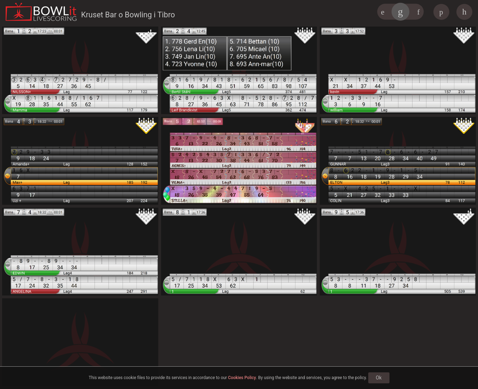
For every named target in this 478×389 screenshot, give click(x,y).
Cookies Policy (242, 377)
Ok (379, 377)
